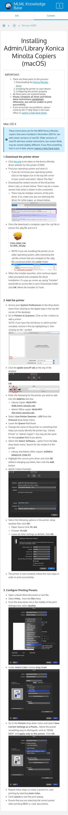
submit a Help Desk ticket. (34, 113)
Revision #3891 (29, 25)
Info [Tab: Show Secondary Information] (17, 15)
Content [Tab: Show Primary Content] (51, 15)
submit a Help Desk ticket (46, 148)
